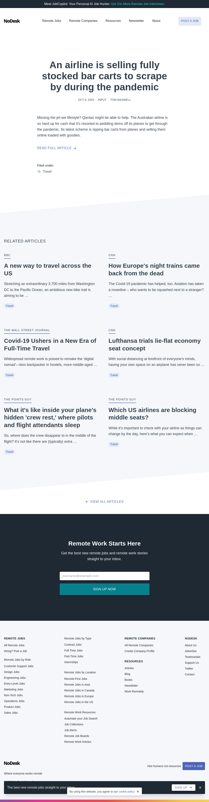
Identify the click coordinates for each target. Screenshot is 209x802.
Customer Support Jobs (18, 666)
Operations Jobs (14, 701)
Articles (129, 668)
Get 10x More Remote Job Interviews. (138, 4)
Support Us (192, 662)
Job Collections (73, 724)
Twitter (189, 668)
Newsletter (136, 20)
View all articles (104, 501)
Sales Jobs (11, 712)
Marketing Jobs (13, 689)
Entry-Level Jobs (14, 683)
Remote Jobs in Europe (79, 696)
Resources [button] (113, 20)
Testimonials (192, 656)
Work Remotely (134, 691)
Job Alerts (70, 730)
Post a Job (194, 766)
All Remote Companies (139, 645)
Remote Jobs (51, 20)
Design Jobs (11, 672)
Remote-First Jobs (75, 678)
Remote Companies (83, 20)
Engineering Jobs (15, 677)
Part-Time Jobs (73, 656)
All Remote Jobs (14, 645)
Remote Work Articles (77, 741)
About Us (191, 645)
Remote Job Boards (76, 736)
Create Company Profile (139, 651)
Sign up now (104, 589)
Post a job (190, 20)
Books (128, 679)
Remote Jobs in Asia (77, 684)
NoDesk (191, 638)
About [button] (156, 20)
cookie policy (127, 791)
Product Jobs (12, 706)
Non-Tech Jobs (13, 695)
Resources (134, 661)
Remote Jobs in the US (78, 702)
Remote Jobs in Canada (79, 690)
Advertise (191, 651)
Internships (71, 662)
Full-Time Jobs (73, 650)
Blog (127, 674)
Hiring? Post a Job (15, 651)
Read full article (57, 148)
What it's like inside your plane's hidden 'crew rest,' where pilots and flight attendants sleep (50, 417)
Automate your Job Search (81, 718)
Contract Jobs (73, 644)
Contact (190, 674)
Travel (44, 172)
